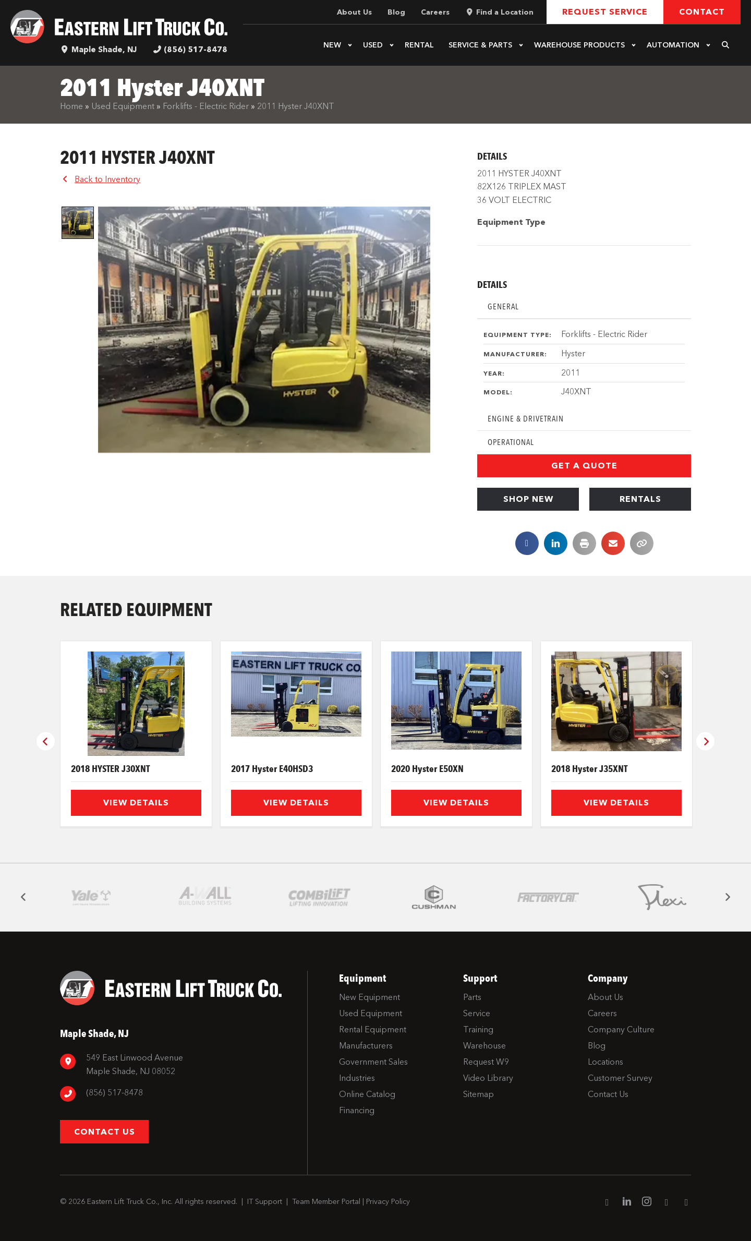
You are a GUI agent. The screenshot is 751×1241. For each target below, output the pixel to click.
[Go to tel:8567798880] (178, 1094)
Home (71, 106)
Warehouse (579, 45)
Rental (419, 45)
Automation (673, 45)
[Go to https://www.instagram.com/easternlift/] (646, 1203)
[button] (350, 45)
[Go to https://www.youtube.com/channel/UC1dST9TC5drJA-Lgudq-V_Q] (666, 1203)
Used (373, 45)
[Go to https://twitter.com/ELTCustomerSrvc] (686, 1203)
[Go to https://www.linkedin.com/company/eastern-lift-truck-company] (627, 1203)
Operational (511, 442)
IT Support (264, 1201)
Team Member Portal (326, 1201)
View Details (136, 803)
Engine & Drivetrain (526, 419)
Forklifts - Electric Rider (206, 106)
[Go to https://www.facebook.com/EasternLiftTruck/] (607, 1203)
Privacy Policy (388, 1201)
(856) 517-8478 (195, 49)
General (503, 306)
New (332, 45)
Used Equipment (122, 106)
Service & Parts (480, 45)
